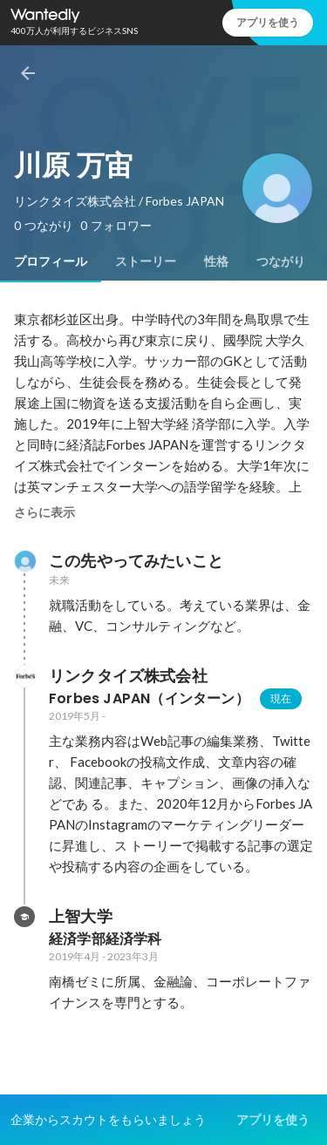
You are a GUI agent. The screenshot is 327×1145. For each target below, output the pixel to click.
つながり (280, 261)
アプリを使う (267, 22)
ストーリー (145, 261)
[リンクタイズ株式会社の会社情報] (24, 676)
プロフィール (50, 261)
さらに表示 (44, 512)
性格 (216, 261)
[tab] (50, 261)
